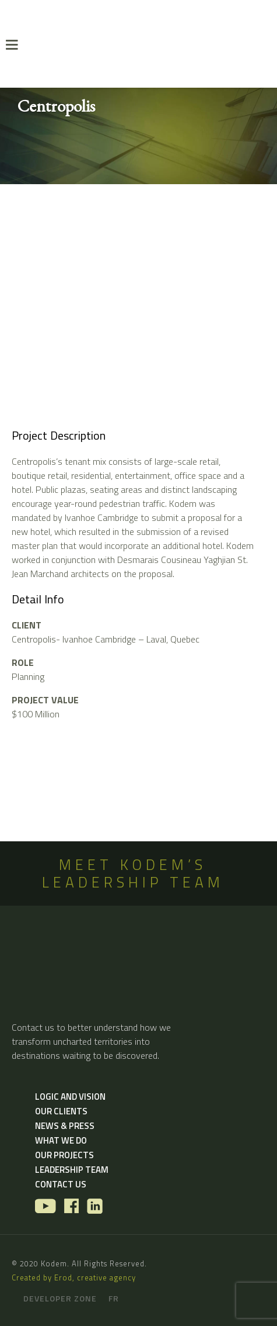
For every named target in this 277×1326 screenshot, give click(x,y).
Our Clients (61, 1111)
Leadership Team (71, 1169)
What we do (61, 1140)
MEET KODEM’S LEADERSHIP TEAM (133, 873)
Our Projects (64, 1155)
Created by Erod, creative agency (74, 1277)
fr (113, 1298)
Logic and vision (70, 1096)
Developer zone (60, 1298)
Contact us (60, 1184)
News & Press (64, 1125)
